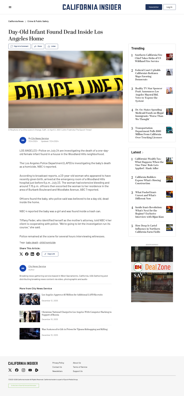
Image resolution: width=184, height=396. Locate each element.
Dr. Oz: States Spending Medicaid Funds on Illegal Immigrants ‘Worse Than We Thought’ (149, 114)
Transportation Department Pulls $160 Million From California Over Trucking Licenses (148, 132)
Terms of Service (80, 367)
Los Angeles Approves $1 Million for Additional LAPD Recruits (72, 294)
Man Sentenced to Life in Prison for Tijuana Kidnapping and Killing (75, 329)
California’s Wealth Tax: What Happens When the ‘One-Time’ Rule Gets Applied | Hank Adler (149, 163)
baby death (32, 242)
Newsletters (57, 371)
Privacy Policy (58, 363)
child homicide (47, 242)
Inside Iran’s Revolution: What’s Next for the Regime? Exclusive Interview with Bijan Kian (149, 212)
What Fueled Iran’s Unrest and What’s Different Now (145, 195)
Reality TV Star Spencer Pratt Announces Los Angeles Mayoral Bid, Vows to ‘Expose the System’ (148, 95)
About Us (77, 363)
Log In (169, 7)
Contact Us (57, 367)
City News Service (40, 138)
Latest (136, 152)
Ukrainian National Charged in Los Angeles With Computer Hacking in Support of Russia (77, 314)
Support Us (78, 371)
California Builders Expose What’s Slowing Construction (148, 180)
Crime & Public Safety (38, 21)
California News (16, 21)
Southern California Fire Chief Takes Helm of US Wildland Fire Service (148, 58)
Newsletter (154, 7)
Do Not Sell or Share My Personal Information (23, 385)
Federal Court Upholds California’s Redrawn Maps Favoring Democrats (148, 75)
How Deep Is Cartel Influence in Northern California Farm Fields (147, 229)
